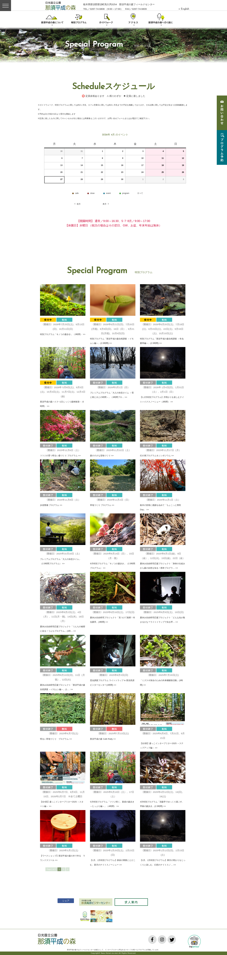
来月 (106, 204)
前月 (77, 204)
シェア (63, 900)
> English (183, 9)
